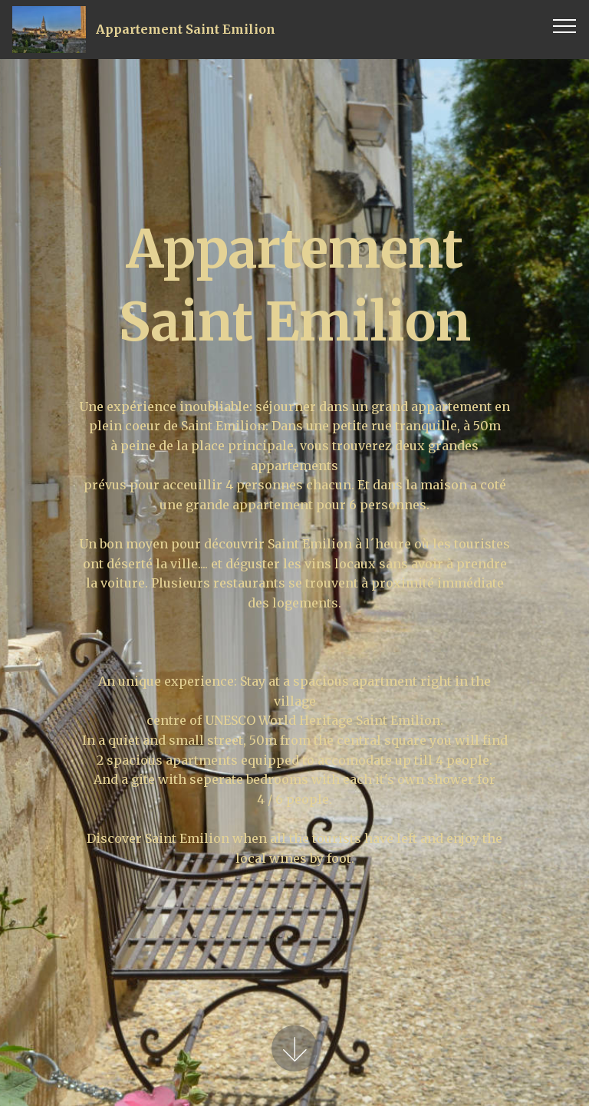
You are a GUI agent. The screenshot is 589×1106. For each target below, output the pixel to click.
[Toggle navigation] (565, 25)
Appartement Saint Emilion (185, 29)
